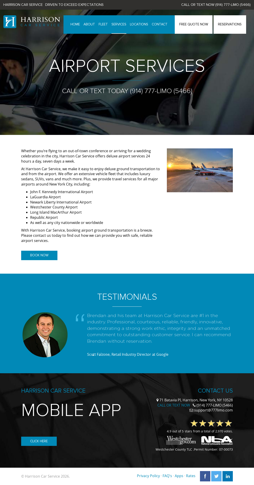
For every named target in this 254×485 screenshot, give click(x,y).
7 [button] (134, 355)
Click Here (39, 441)
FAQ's (167, 476)
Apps (179, 476)
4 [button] (113, 355)
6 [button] (127, 355)
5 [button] (120, 355)
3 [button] (106, 355)
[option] (127, 336)
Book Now (39, 255)
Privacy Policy (148, 476)
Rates (190, 476)
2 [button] (100, 355)
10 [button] (154, 355)
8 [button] (140, 355)
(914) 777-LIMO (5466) (233, 4)
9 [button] (147, 355)
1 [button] (93, 355)
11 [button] (161, 355)
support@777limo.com (213, 410)
